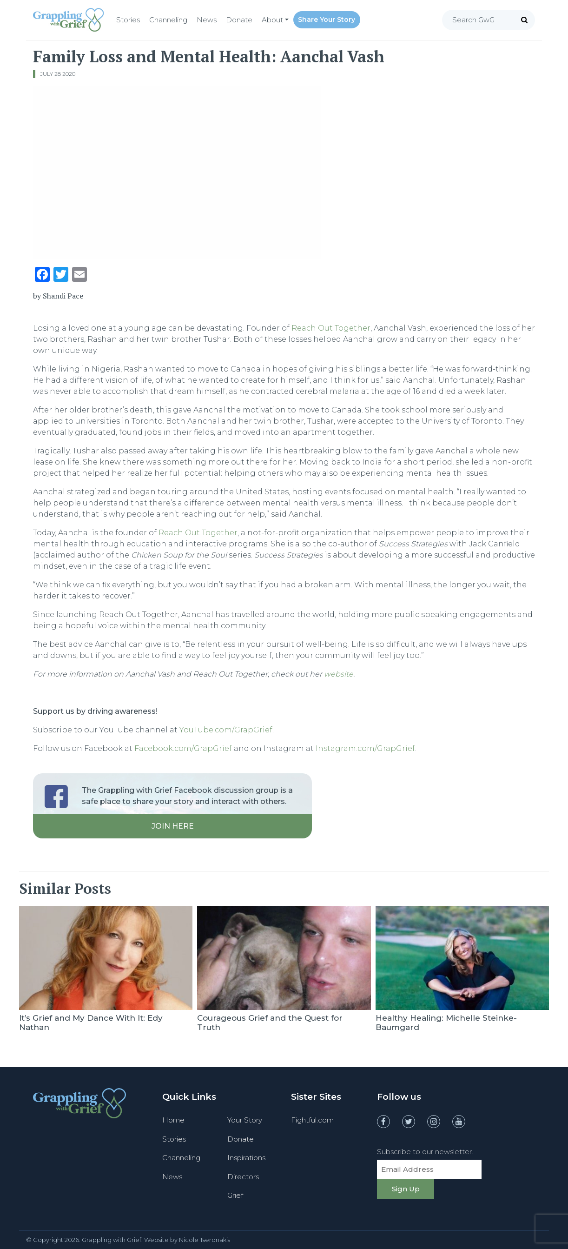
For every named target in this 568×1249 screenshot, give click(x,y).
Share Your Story (326, 19)
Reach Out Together (330, 328)
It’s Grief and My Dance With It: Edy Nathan (91, 1022)
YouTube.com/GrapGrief (225, 729)
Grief (235, 1195)
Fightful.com (312, 1120)
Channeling (168, 19)
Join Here (173, 826)
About (272, 19)
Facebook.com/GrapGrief (183, 748)
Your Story (244, 1120)
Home (173, 1120)
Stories (128, 19)
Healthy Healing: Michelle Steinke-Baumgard (446, 1022)
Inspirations (246, 1157)
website (338, 674)
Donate (239, 19)
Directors (243, 1176)
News (207, 19)
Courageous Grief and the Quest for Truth (270, 1022)
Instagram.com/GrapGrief (365, 748)
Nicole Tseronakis (204, 1239)
